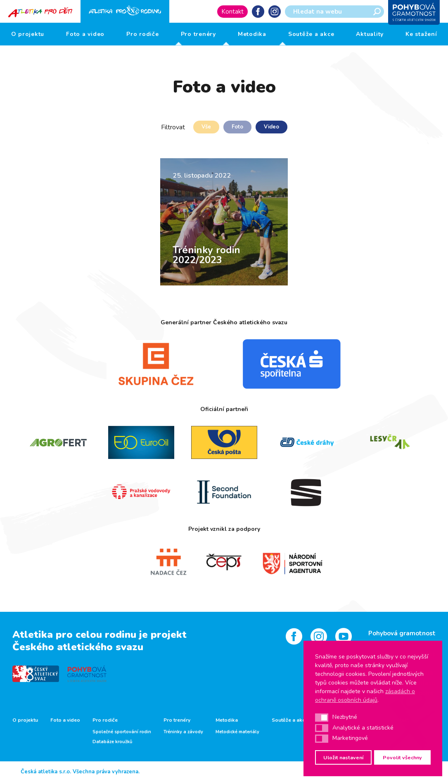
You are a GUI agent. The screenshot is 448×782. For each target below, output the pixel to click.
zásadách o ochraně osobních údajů (365, 695)
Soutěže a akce (311, 34)
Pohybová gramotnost (402, 633)
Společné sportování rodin (121, 732)
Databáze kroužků (112, 742)
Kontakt (232, 11)
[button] (321, 717)
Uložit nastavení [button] (343, 757)
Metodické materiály (237, 732)
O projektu (28, 34)
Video (271, 127)
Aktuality (370, 34)
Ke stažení (421, 34)
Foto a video (85, 34)
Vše (206, 127)
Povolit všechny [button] (402, 757)
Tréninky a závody (183, 732)
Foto (237, 127)
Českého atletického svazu (77, 647)
